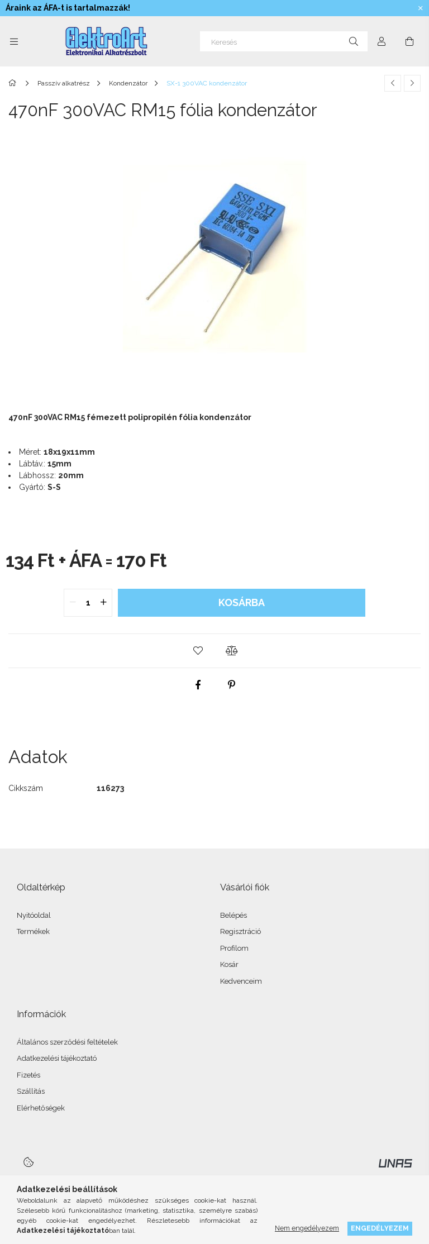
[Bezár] (420, 8)
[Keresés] (284, 41)
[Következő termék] (412, 83)
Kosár (229, 964)
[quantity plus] (103, 602)
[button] (198, 650)
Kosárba (241, 602)
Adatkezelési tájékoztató (57, 1058)
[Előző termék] (392, 83)
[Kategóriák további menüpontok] (14, 41)
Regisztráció (240, 931)
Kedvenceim (241, 981)
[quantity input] (88, 602)
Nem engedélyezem (307, 1228)
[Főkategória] (14, 83)
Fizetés (28, 1075)
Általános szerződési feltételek (67, 1042)
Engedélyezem (380, 1228)
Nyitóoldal (34, 915)
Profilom (234, 948)
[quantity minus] (72, 602)
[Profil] (381, 41)
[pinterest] (231, 684)
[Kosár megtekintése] (409, 41)
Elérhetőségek (41, 1108)
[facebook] (198, 684)
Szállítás (31, 1091)
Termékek (33, 931)
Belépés (233, 915)
